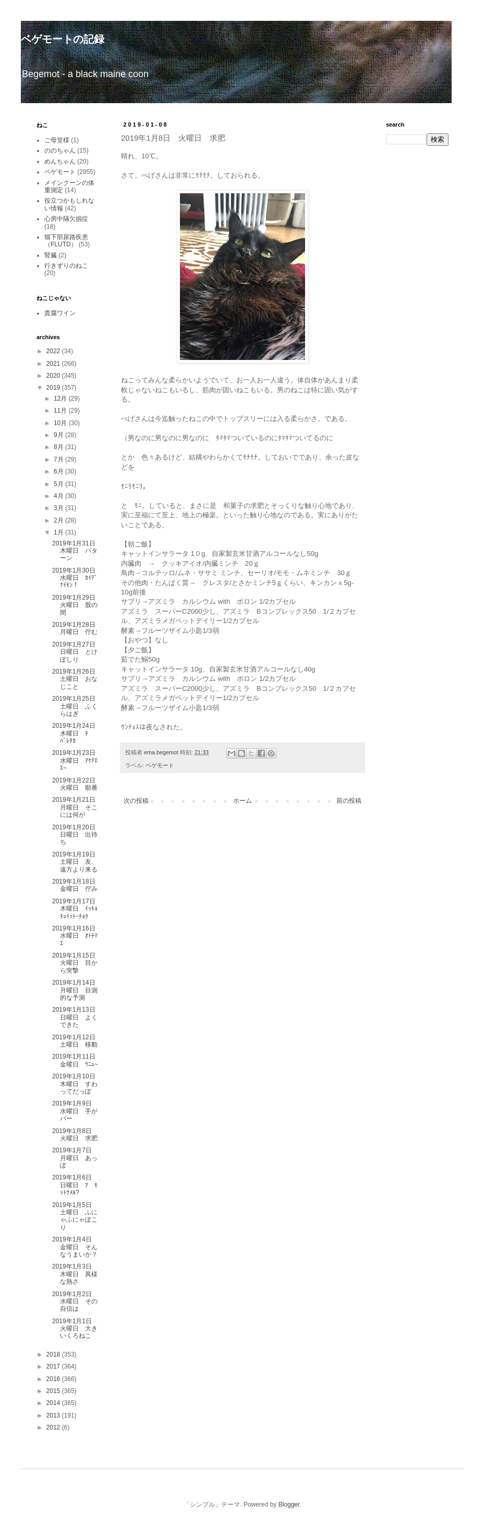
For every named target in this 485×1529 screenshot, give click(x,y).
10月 (61, 423)
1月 (59, 532)
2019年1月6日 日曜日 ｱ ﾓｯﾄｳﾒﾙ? (75, 1185)
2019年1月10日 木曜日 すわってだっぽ (77, 1084)
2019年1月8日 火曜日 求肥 (75, 1134)
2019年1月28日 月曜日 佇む (77, 628)
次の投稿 (136, 800)
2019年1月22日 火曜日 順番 (77, 784)
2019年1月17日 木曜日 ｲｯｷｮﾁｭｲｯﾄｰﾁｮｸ (77, 909)
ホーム (242, 800)
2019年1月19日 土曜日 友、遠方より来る (77, 862)
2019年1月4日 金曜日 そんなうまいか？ (75, 1247)
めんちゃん (60, 161)
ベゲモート (160, 765)
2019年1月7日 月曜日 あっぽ (75, 1158)
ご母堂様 (56, 140)
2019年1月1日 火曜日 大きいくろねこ (75, 1328)
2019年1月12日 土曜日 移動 (77, 1041)
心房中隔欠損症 (66, 218)
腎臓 (50, 255)
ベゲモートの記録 (62, 39)
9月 (59, 435)
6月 (59, 471)
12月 (61, 398)
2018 (54, 1354)
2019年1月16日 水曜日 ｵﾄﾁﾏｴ (77, 936)
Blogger (289, 1504)
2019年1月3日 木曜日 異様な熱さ (75, 1274)
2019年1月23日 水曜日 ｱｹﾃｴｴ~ (77, 760)
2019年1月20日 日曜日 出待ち (77, 835)
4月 (59, 496)
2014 (54, 1403)
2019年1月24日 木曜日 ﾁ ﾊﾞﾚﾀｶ (77, 733)
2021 (54, 363)
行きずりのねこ (66, 265)
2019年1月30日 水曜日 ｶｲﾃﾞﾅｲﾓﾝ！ (77, 578)
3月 (59, 508)
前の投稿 (348, 800)
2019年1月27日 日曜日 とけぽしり (77, 652)
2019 (54, 387)
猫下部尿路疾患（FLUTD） (66, 240)
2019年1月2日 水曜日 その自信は (75, 1301)
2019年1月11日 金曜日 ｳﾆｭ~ (77, 1060)
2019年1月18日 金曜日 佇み (77, 885)
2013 (54, 1415)
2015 (54, 1391)
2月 (59, 520)
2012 (54, 1427)
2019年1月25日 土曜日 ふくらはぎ (77, 706)
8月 (59, 447)
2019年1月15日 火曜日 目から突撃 (77, 963)
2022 (54, 351)
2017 (54, 1366)
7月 (59, 459)
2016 (54, 1379)
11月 (61, 410)
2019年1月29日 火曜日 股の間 (77, 605)
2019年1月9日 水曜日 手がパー (75, 1111)
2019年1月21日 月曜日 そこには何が (77, 807)
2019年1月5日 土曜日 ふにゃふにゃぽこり (75, 1216)
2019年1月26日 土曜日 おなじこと (77, 679)
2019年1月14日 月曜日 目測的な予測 (77, 990)
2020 (54, 375)
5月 (59, 484)
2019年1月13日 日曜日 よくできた (77, 1017)
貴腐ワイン (60, 313)
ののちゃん (60, 150)
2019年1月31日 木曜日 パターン (77, 551)
